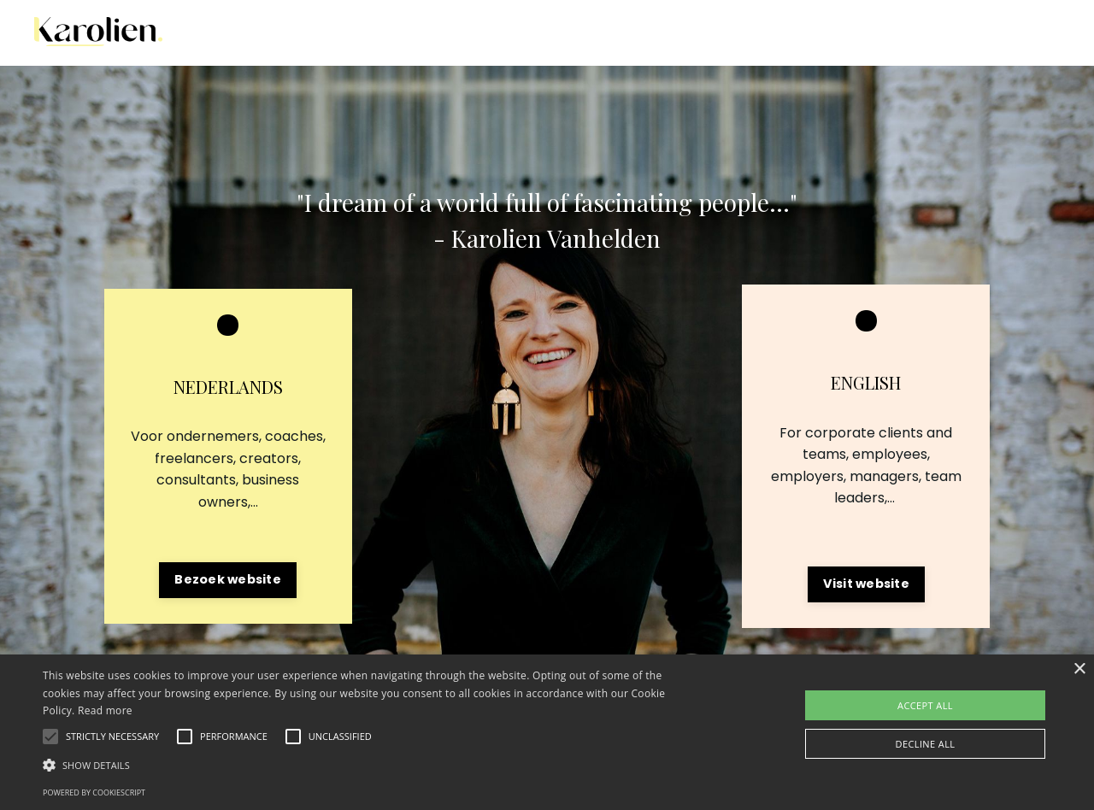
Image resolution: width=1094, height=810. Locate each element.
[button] (112, 736)
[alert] (547, 732)
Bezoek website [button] (227, 579)
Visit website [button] (866, 583)
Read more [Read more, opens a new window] (105, 710)
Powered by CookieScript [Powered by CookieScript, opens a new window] (94, 792)
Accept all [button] (925, 705)
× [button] (1079, 669)
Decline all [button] (926, 743)
